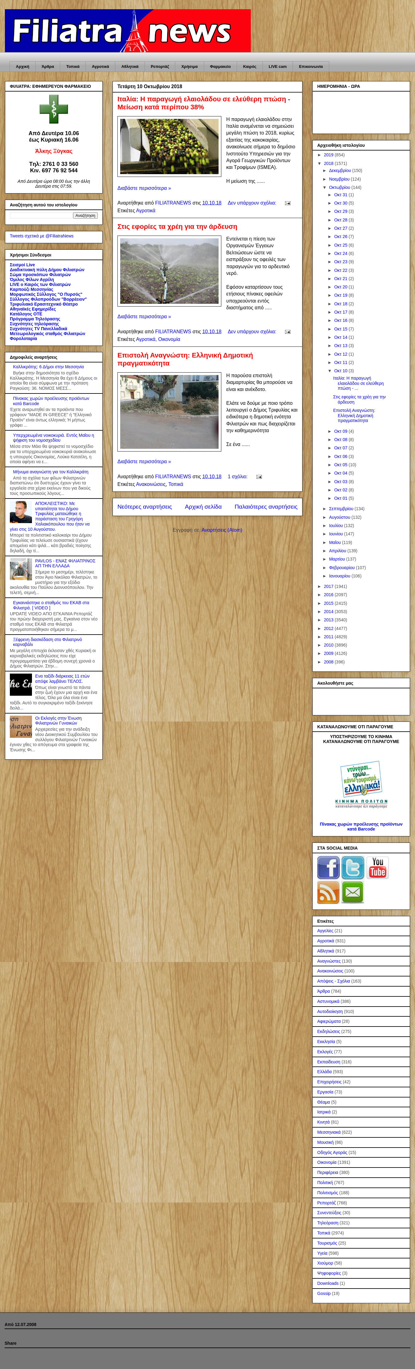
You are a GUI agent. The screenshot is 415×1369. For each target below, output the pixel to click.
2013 (329, 619)
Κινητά (323, 1122)
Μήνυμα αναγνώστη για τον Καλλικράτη (51, 471)
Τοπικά (73, 66)
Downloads (327, 1283)
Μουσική (325, 1142)
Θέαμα (323, 1102)
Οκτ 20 (341, 286)
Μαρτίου (337, 559)
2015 (329, 603)
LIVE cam (278, 66)
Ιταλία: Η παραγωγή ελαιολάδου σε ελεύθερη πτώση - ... (358, 383)
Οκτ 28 (341, 219)
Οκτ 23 (341, 261)
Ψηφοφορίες (329, 1273)
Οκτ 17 (341, 312)
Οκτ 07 (341, 447)
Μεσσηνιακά (329, 1132)
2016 (329, 594)
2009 (329, 653)
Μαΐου (335, 542)
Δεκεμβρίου (340, 170)
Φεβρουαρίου (342, 567)
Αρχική (23, 66)
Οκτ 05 (341, 464)
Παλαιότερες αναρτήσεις (266, 506)
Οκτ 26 (341, 236)
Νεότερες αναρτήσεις (144, 506)
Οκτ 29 (341, 211)
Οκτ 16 (341, 320)
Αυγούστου (340, 517)
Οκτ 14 (341, 337)
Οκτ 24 (341, 253)
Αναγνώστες (329, 961)
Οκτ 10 (341, 370)
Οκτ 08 (341, 439)
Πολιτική (325, 1182)
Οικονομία (169, 339)
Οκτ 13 (341, 345)
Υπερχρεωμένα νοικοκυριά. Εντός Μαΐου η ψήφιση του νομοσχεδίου (53, 438)
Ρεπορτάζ (160, 66)
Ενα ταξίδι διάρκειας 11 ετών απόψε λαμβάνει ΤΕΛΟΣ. (62, 679)
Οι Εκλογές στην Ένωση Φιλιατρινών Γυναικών (58, 721)
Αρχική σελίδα (203, 506)
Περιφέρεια (327, 1172)
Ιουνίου (336, 533)
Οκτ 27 (341, 228)
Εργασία (325, 1091)
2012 (329, 628)
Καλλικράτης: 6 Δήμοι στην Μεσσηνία (48, 366)
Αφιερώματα (329, 1021)
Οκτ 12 (341, 354)
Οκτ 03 (341, 481)
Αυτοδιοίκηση (330, 1011)
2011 (329, 636)
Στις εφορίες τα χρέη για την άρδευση (177, 226)
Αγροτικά (100, 66)
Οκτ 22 (341, 270)
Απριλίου (338, 550)
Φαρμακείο (220, 66)
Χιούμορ (325, 1263)
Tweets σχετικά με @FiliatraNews (41, 235)
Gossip (324, 1293)
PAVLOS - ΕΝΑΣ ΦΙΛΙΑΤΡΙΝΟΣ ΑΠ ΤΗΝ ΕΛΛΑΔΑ (65, 563)
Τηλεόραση (327, 1222)
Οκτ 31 (341, 194)
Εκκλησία (326, 1041)
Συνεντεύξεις (329, 1212)
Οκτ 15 (341, 329)
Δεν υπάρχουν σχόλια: (253, 202)
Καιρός (249, 66)
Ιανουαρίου (340, 575)
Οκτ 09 (341, 431)
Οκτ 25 (341, 245)
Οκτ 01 (341, 498)
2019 (329, 154)
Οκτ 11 (341, 362)
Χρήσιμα (189, 66)
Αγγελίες (325, 930)
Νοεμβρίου (340, 179)
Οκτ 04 (341, 473)
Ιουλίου (336, 525)
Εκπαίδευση (328, 1061)
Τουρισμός (327, 1243)
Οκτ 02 (341, 489)
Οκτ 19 (341, 295)
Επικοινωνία (311, 66)
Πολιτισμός (327, 1192)
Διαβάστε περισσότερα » (144, 188)
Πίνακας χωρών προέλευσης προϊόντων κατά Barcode (361, 826)
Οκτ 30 (341, 203)
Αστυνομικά (328, 1001)
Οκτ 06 (341, 456)
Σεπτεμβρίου (341, 508)
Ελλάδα (324, 1071)
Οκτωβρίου (340, 187)
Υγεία (322, 1253)
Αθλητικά (130, 66)
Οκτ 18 (341, 303)
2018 (329, 163)
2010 (329, 645)
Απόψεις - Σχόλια (333, 981)
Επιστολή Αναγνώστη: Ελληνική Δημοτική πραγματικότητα (354, 415)
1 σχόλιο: (238, 476)
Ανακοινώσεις (151, 484)
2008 (329, 661)
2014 (329, 611)
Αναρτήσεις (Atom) (222, 530)
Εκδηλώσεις (328, 1031)
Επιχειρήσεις (329, 1081)
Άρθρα (48, 66)
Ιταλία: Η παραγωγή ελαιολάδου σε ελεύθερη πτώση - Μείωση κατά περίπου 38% (203, 103)
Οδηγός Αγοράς (332, 1152)
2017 (329, 586)
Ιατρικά (324, 1111)
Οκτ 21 (341, 278)
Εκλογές (325, 1051)
